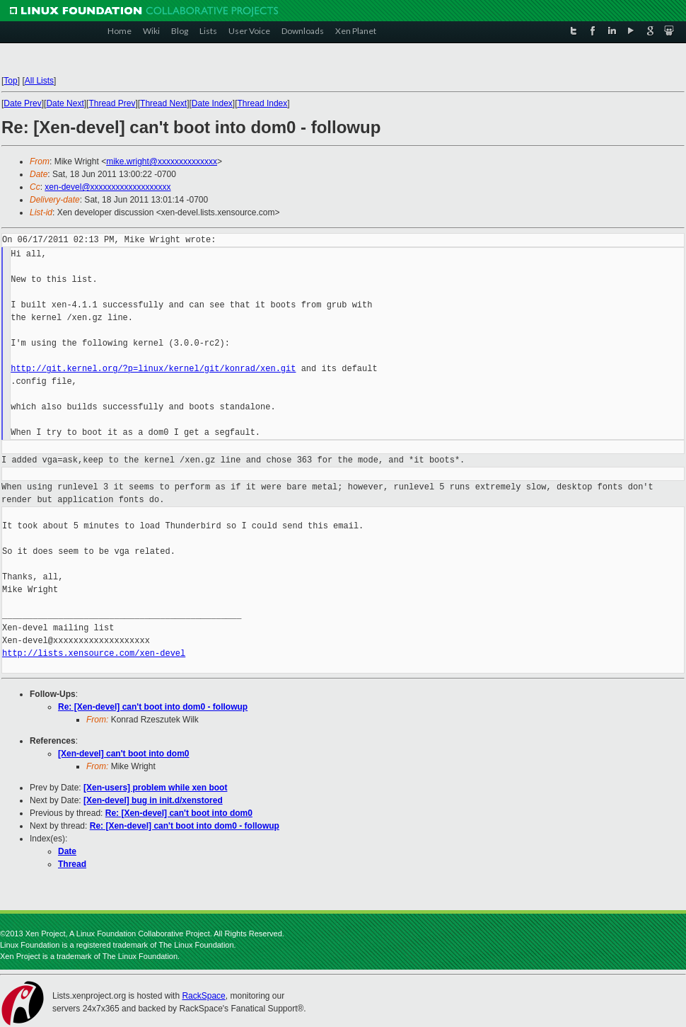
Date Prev (22, 103)
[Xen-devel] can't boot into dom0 (124, 754)
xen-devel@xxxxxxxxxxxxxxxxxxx (107, 187)
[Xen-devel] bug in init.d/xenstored (153, 800)
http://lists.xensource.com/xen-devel (93, 653)
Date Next (64, 103)
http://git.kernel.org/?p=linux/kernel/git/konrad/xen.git (153, 369)
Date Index (212, 103)
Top (10, 81)
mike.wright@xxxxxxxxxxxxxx (161, 161)
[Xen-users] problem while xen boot (155, 788)
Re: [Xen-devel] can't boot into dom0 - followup (153, 707)
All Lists (39, 81)
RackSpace (203, 996)
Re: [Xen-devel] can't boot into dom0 (178, 813)
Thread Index (263, 103)
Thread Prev (111, 103)
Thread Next (163, 103)
